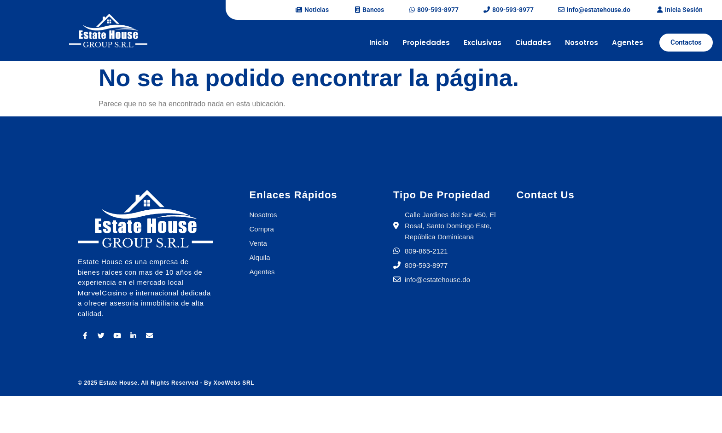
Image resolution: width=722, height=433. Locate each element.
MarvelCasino (102, 293)
